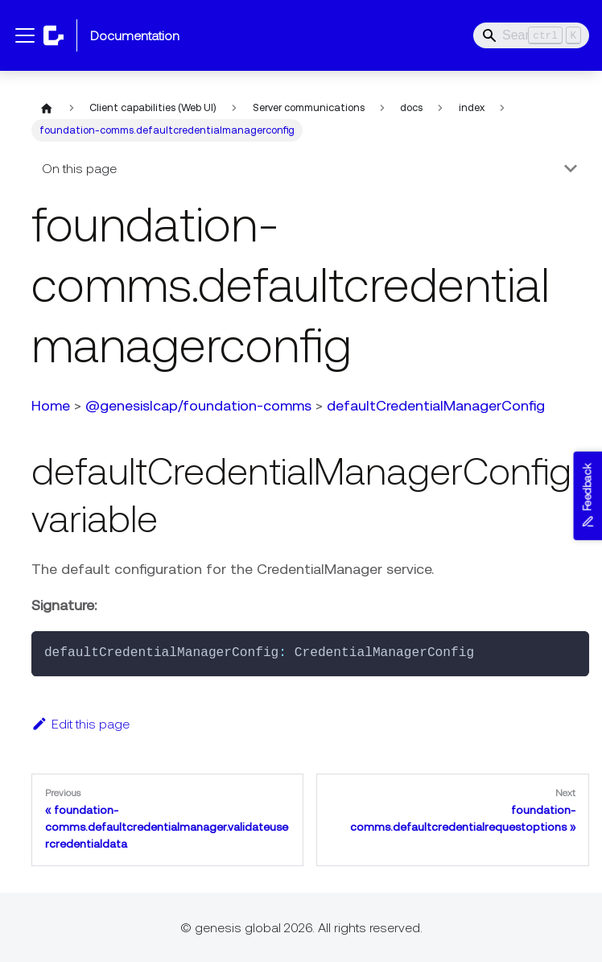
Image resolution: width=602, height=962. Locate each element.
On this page (77, 168)
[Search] (531, 35)
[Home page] (45, 108)
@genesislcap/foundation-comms (197, 405)
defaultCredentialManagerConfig (434, 405)
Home (49, 405)
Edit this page (79, 723)
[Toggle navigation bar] (25, 35)
